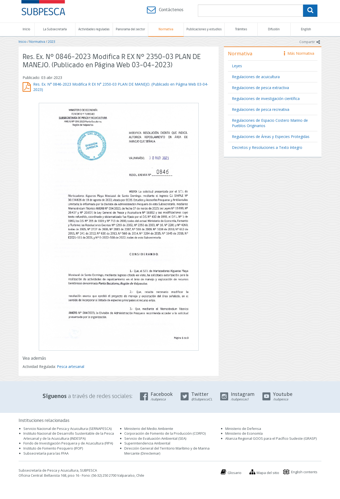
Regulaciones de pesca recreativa (260, 109)
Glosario (234, 472)
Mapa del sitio (268, 472)
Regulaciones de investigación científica (266, 98)
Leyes (237, 65)
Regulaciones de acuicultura (256, 76)
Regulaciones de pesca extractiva (260, 87)
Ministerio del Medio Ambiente (148, 428)
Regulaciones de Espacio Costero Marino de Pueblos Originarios (270, 123)
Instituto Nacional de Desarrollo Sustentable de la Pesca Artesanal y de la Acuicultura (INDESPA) (68, 436)
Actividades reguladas (93, 29)
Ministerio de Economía (244, 433)
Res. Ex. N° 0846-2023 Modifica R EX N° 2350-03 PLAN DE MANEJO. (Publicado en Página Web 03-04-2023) (120, 87)
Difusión (274, 29)
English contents (304, 471)
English (306, 29)
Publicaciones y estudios (204, 29)
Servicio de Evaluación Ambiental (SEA (154, 438)
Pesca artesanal (70, 366)
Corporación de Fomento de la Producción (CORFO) (165, 433)
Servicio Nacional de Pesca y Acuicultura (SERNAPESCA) (67, 428)
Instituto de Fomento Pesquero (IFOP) (53, 448)
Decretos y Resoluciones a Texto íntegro (267, 147)
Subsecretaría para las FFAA (46, 453)
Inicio (26, 29)
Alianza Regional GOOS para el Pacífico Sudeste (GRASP (270, 438)
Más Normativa (299, 53)
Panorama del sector (130, 29)
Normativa (166, 29)
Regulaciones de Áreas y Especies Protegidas (270, 136)
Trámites (241, 29)
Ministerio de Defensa (243, 428)
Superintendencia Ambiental (147, 443)
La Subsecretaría (55, 29)
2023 (51, 41)
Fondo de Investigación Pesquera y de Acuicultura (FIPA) (68, 443)
